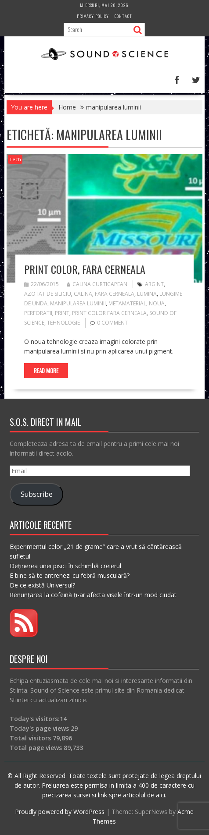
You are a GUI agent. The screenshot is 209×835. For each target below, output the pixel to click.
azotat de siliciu (47, 293)
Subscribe (37, 494)
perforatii (38, 313)
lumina (147, 293)
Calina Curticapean (97, 284)
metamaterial (127, 303)
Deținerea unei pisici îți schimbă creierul (65, 566)
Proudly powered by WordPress (59, 811)
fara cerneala (114, 293)
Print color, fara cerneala (84, 269)
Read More (46, 370)
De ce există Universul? (42, 585)
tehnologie (63, 322)
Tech (15, 159)
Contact (123, 16)
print (62, 313)
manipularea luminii (78, 303)
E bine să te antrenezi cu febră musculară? (70, 575)
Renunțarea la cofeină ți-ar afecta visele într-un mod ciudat (93, 595)
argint (154, 284)
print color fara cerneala (109, 313)
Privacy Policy (93, 16)
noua (157, 303)
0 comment (112, 322)
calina (83, 293)
